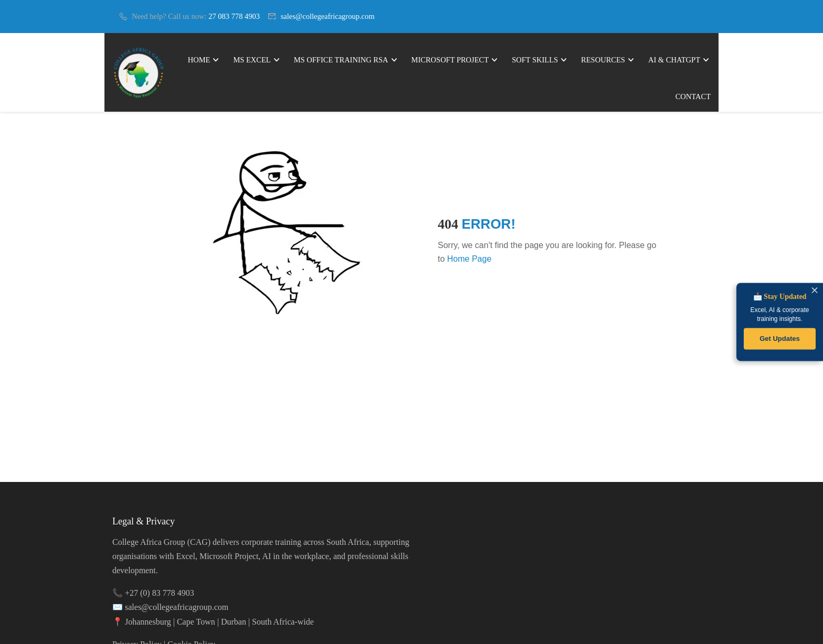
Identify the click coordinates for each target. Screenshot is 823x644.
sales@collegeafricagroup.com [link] (328, 16)
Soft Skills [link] (535, 60)
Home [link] (199, 60)
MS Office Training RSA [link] (341, 60)
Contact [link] (693, 96)
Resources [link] (603, 60)
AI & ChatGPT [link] (674, 60)
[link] (139, 72)
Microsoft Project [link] (450, 60)
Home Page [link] (469, 258)
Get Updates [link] (779, 338)
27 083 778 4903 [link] (234, 16)
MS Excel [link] (251, 60)
